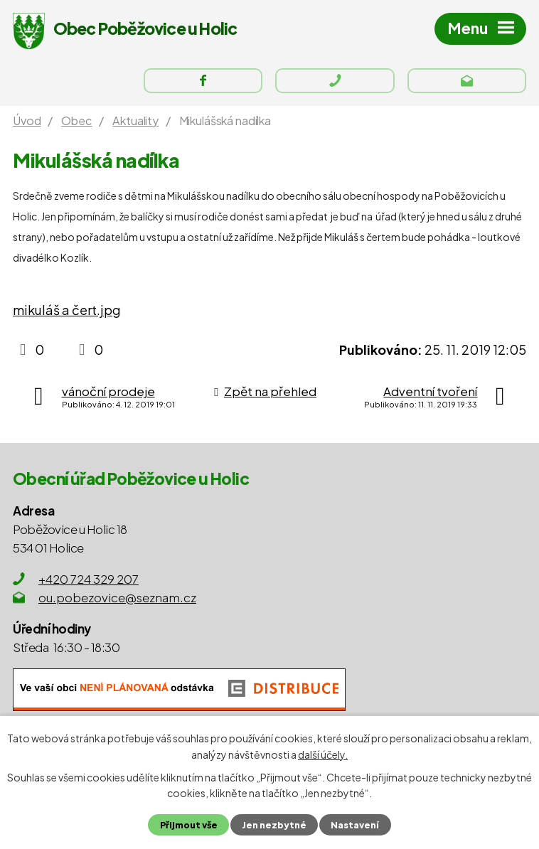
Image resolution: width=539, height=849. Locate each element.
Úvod (27, 121)
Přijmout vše (189, 825)
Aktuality (135, 121)
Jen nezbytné (274, 825)
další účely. (323, 753)
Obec (76, 121)
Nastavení (355, 825)
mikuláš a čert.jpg (67, 311)
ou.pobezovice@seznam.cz (117, 598)
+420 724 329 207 (88, 579)
